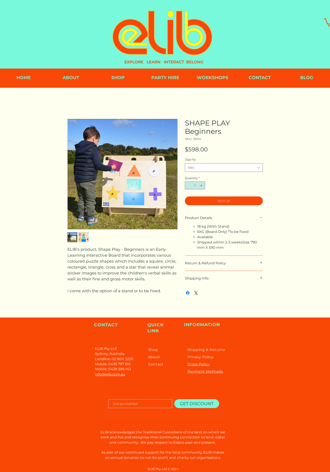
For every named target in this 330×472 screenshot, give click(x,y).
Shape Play (190, 159)
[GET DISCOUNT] (196, 403)
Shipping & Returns (206, 350)
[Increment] (201, 185)
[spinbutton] (195, 185)
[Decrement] (188, 185)
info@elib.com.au (110, 374)
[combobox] (224, 167)
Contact (156, 364)
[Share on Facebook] (187, 293)
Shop (153, 350)
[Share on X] (196, 293)
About (154, 357)
